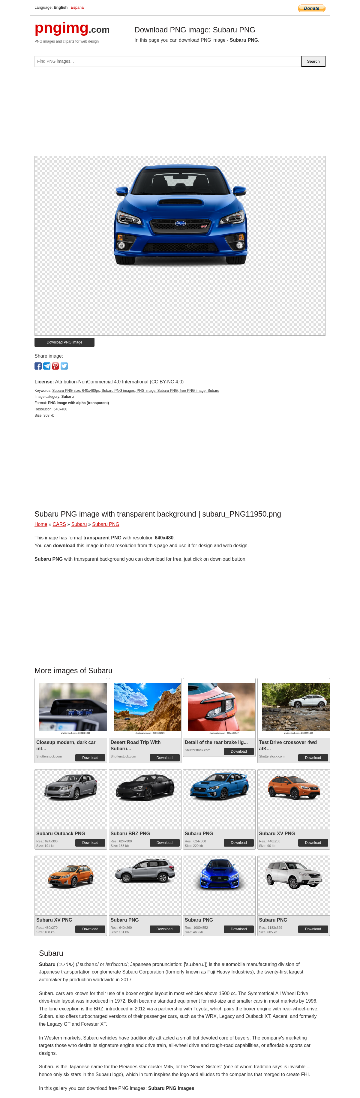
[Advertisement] (180, 114)
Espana (77, 7)
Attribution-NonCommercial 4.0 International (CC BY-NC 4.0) (119, 381)
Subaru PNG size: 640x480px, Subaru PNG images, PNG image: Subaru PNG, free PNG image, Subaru (135, 390)
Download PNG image (64, 342)
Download (90, 758)
